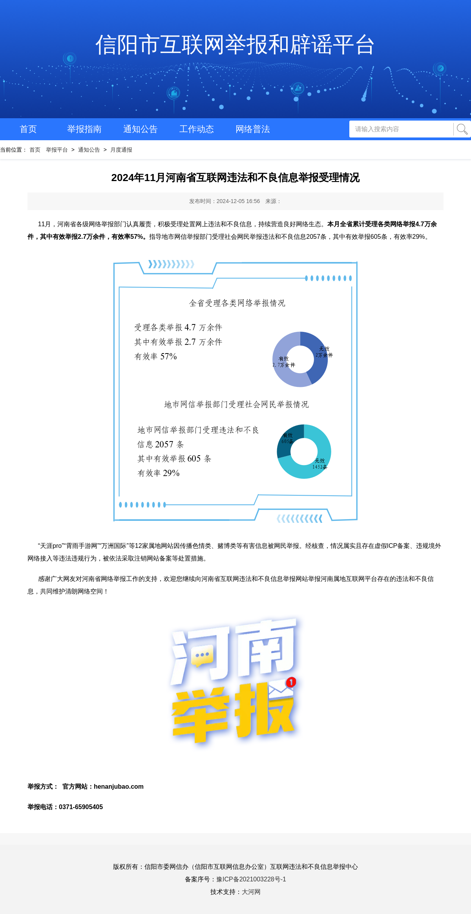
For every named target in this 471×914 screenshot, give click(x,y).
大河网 (251, 891)
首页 (28, 129)
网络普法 (253, 129)
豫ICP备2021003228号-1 (251, 879)
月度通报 (121, 150)
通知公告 (140, 129)
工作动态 (196, 129)
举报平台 (57, 150)
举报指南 (84, 129)
